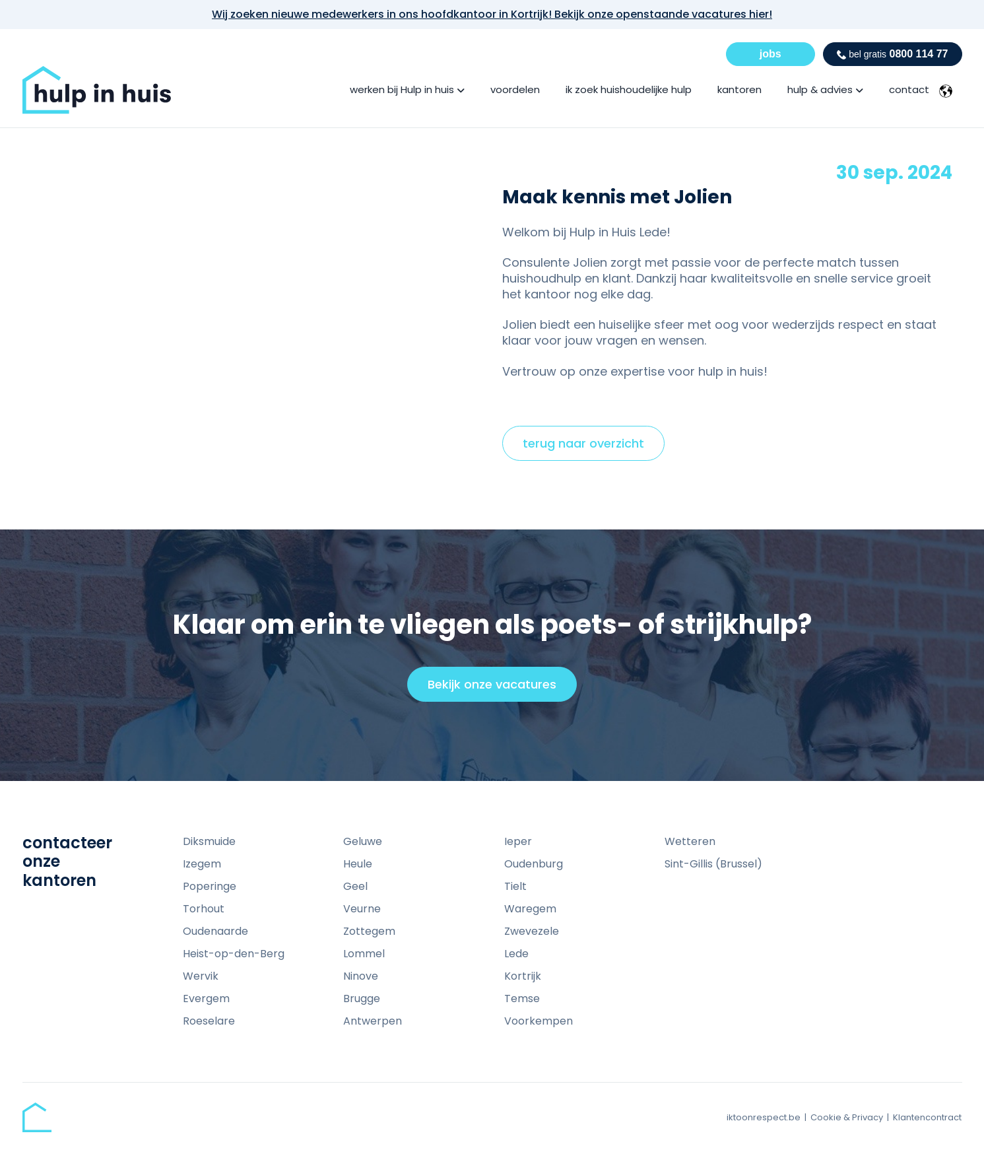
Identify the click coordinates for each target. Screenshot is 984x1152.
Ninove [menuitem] (360, 976)
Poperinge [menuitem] (209, 886)
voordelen (515, 89)
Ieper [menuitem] (518, 841)
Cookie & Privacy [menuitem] (846, 1117)
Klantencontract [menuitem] (927, 1117)
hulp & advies (820, 89)
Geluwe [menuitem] (362, 841)
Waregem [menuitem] (530, 908)
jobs (770, 53)
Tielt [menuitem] (515, 886)
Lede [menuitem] (516, 953)
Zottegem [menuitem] (369, 931)
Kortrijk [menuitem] (522, 976)
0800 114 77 (892, 53)
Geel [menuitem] (355, 886)
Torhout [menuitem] (203, 908)
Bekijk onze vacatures (498, 688)
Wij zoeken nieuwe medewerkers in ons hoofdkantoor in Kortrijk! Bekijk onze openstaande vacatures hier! (492, 14)
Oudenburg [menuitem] (533, 863)
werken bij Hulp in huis (402, 89)
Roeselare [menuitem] (209, 1021)
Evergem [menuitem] (206, 998)
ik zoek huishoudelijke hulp (629, 89)
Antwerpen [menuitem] (372, 1021)
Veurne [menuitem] (362, 908)
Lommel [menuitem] (364, 953)
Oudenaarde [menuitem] (215, 931)
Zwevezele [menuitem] (531, 931)
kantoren (739, 89)
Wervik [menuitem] (200, 976)
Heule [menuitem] (357, 863)
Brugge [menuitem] (361, 998)
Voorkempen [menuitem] (538, 1021)
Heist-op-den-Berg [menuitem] (233, 953)
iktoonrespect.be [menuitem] (764, 1117)
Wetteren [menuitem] (690, 841)
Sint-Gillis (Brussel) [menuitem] (713, 863)
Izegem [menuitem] (202, 863)
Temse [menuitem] (522, 998)
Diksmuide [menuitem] (209, 841)
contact (909, 89)
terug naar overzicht (583, 443)
